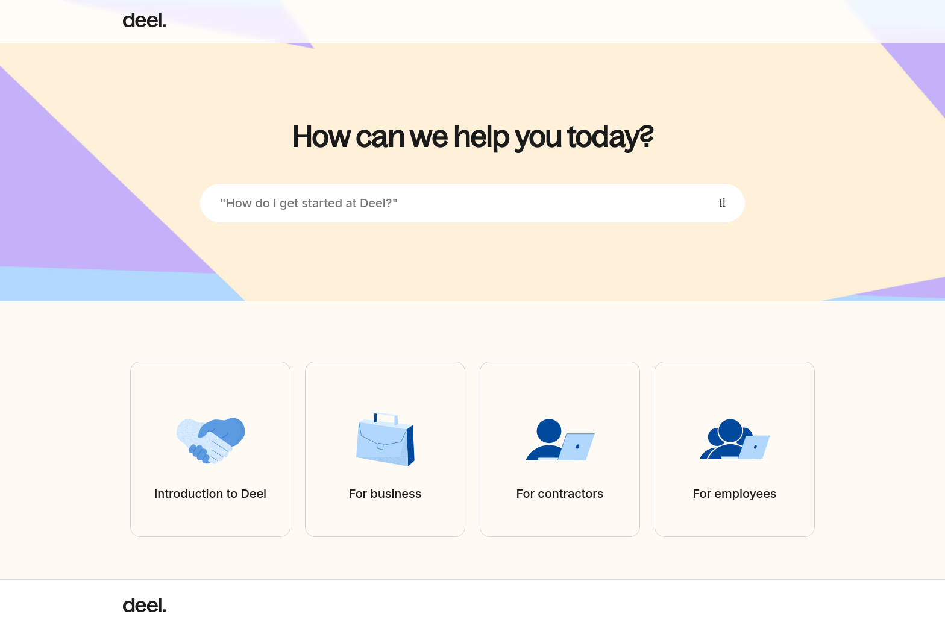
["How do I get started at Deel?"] (472, 203)
